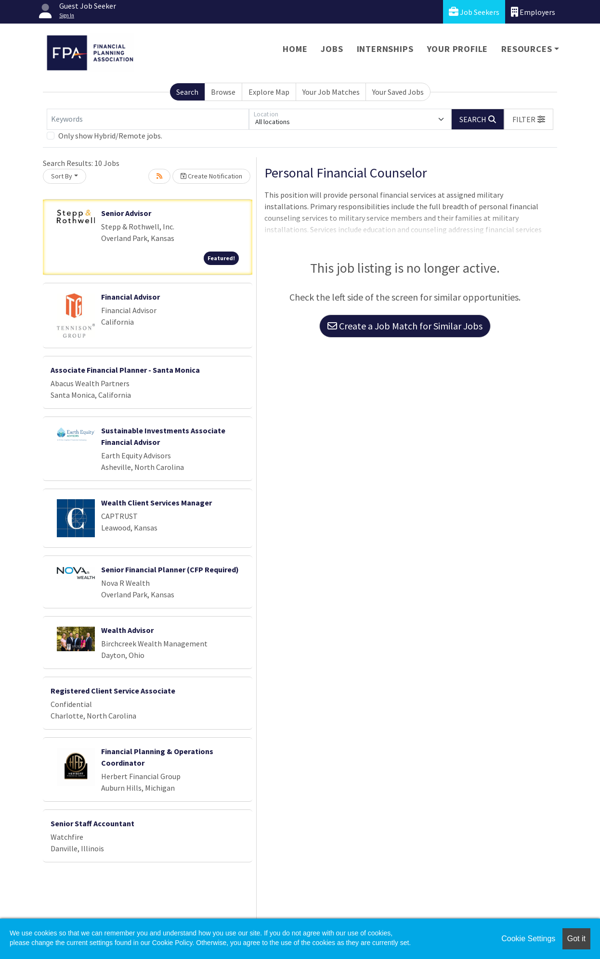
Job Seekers (474, 12)
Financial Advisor (130, 297)
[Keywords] (148, 119)
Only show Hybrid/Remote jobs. (110, 135)
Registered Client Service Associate (113, 690)
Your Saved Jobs (398, 92)
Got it (576, 938)
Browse (223, 92)
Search (187, 92)
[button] (528, 119)
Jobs (332, 48)
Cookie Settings (528, 938)
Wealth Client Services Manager (156, 502)
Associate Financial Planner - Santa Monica (125, 370)
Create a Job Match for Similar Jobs (405, 326)
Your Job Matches (331, 92)
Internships (385, 48)
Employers (533, 12)
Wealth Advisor (127, 630)
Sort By (61, 176)
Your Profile (457, 48)
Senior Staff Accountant (92, 823)
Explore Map (268, 92)
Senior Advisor (126, 213)
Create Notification (211, 176)
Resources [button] (526, 48)
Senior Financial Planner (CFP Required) (170, 569)
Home (295, 48)
